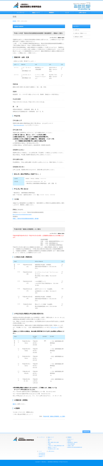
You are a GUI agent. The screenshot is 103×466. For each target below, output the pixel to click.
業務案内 (69, 437)
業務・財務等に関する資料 (53, 442)
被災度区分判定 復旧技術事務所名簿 (74, 447)
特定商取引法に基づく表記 (53, 448)
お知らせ (77, 29)
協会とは (50, 439)
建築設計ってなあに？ (52, 447)
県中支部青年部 (42, 454)
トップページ (42, 437)
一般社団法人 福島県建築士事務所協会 (49, 461)
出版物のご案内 (70, 445)
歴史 (49, 440)
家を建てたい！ (70, 439)
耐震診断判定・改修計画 (72, 442)
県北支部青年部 (42, 453)
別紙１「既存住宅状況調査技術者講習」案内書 (25, 218)
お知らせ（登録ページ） (81, 33)
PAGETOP (86, 431)
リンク (40, 451)
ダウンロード (54, 327)
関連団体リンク (42, 456)
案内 (14, 404)
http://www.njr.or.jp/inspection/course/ (22, 214)
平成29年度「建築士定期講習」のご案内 (54, 416)
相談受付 (69, 440)
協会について (51, 437)
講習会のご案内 (61, 37)
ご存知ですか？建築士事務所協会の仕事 (56, 445)
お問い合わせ (51, 451)
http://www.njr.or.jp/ (19, 125)
